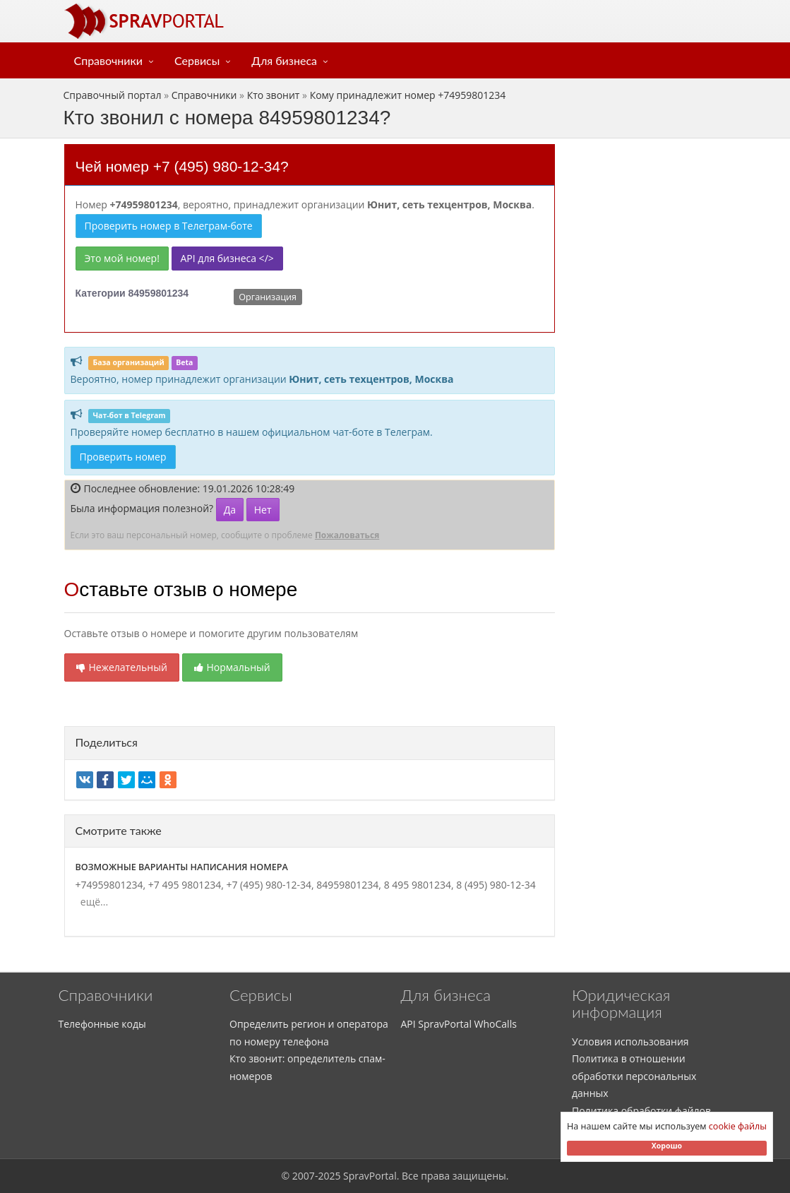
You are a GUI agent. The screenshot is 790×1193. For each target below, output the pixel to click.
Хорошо (667, 1146)
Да (230, 509)
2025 (329, 1175)
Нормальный (232, 667)
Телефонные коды (102, 1024)
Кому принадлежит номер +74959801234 (408, 95)
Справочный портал (113, 95)
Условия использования (630, 1041)
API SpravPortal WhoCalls (459, 1024)
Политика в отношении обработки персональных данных (634, 1076)
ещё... (92, 901)
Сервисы (197, 60)
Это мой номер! (122, 258)
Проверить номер (123, 456)
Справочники (108, 60)
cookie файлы (738, 1126)
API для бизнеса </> (227, 258)
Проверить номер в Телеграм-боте (169, 225)
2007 (303, 1175)
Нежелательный (121, 667)
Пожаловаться (347, 535)
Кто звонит (273, 95)
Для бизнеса (284, 60)
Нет (263, 509)
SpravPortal (370, 1175)
